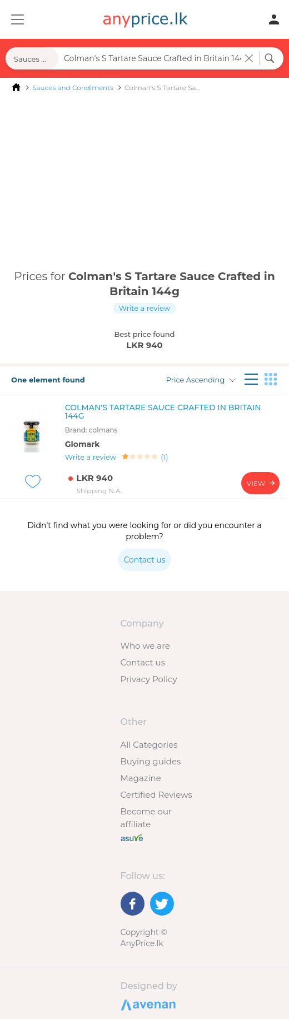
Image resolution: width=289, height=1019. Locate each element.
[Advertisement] (144, 182)
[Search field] (151, 58)
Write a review (144, 308)
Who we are (146, 645)
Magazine (141, 778)
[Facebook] (132, 904)
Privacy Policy (149, 679)
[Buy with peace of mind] (132, 837)
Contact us (143, 662)
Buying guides (151, 761)
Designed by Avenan (147, 1004)
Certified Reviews (156, 794)
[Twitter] (162, 904)
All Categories (149, 744)
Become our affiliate (146, 817)
